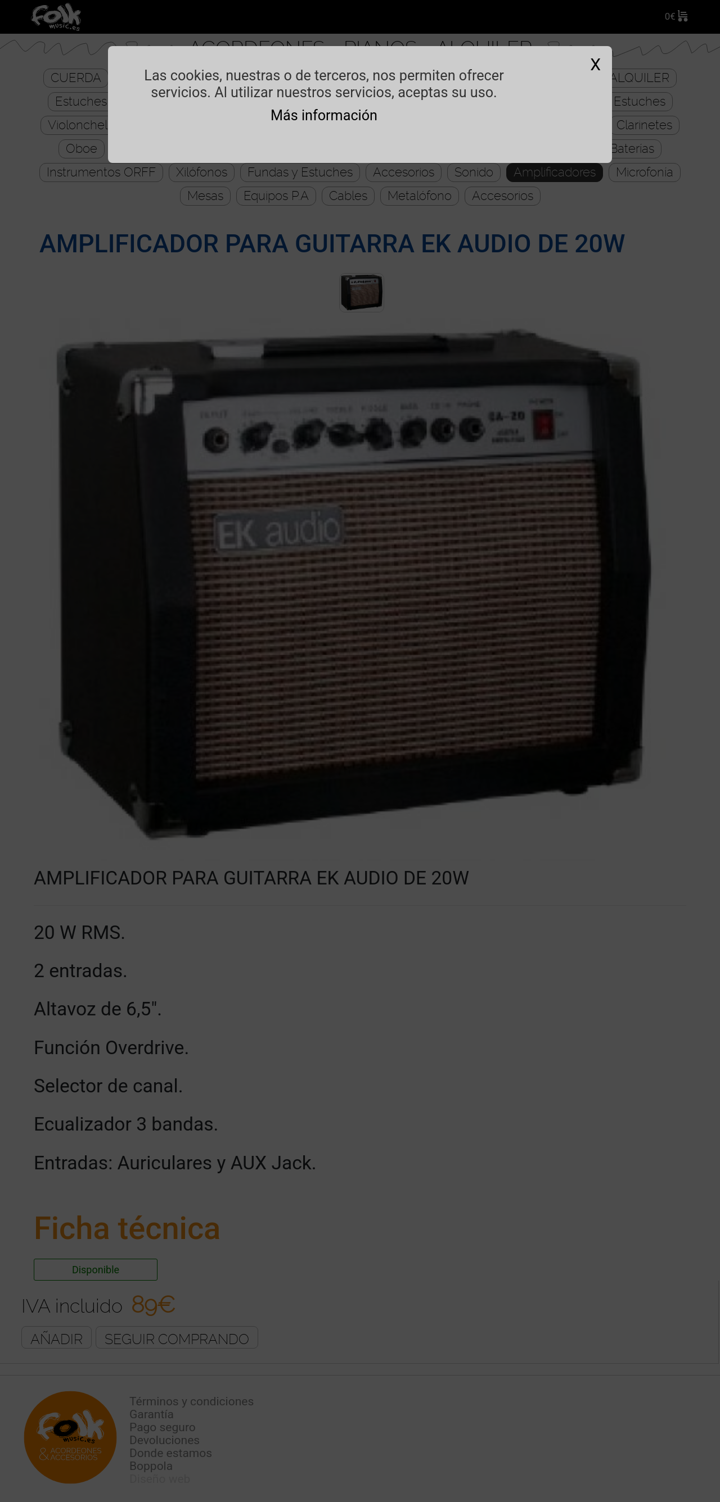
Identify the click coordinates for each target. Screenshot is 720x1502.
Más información (324, 115)
